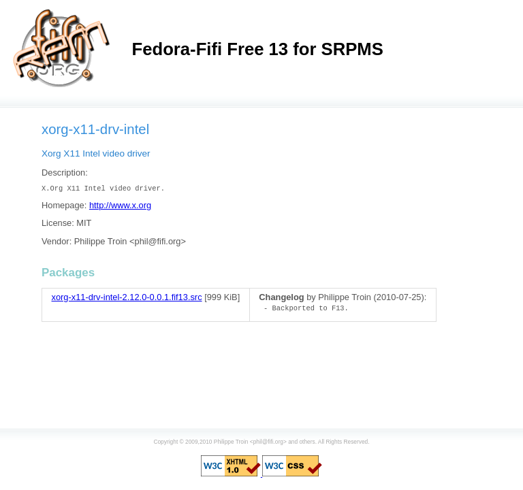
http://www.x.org (120, 205)
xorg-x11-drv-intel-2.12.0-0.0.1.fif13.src (127, 297)
